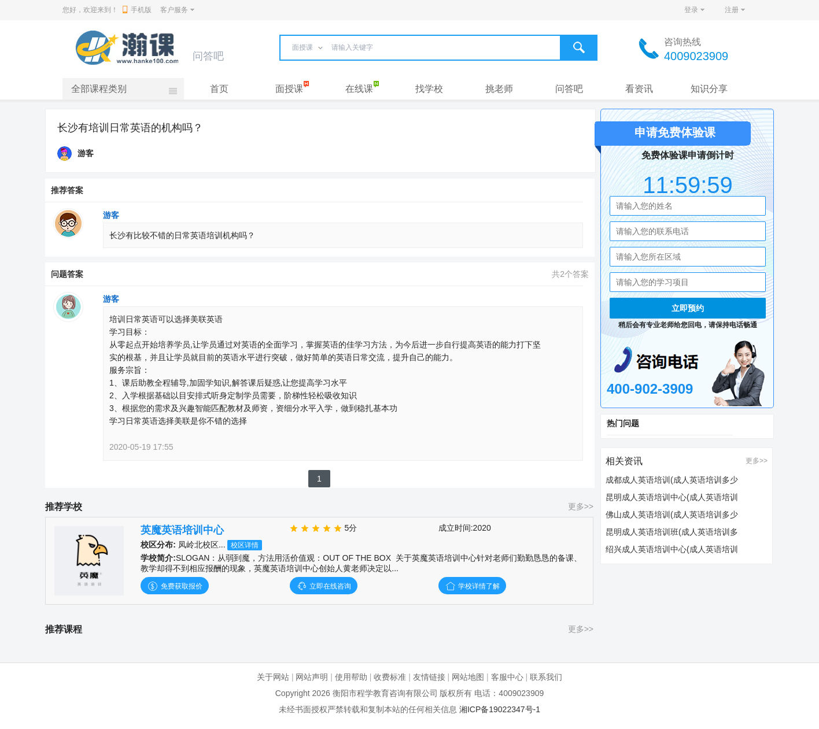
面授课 (289, 89)
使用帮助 (351, 677)
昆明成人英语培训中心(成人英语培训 (672, 497)
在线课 (359, 89)
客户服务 (174, 10)
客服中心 (507, 677)
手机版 (137, 10)
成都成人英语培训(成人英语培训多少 (672, 479)
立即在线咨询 (323, 586)
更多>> (580, 506)
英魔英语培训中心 (182, 530)
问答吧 (569, 89)
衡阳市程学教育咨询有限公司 (385, 693)
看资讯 (639, 89)
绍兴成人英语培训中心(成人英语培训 (672, 549)
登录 (691, 10)
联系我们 (546, 677)
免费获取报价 (174, 586)
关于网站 (273, 677)
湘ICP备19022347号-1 (499, 709)
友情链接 (429, 677)
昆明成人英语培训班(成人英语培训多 (672, 531)
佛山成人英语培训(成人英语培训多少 (672, 514)
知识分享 (709, 89)
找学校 (429, 89)
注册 (732, 10)
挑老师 (499, 89)
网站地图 (468, 677)
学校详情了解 (472, 586)
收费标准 (390, 677)
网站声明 (312, 677)
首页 (219, 89)
